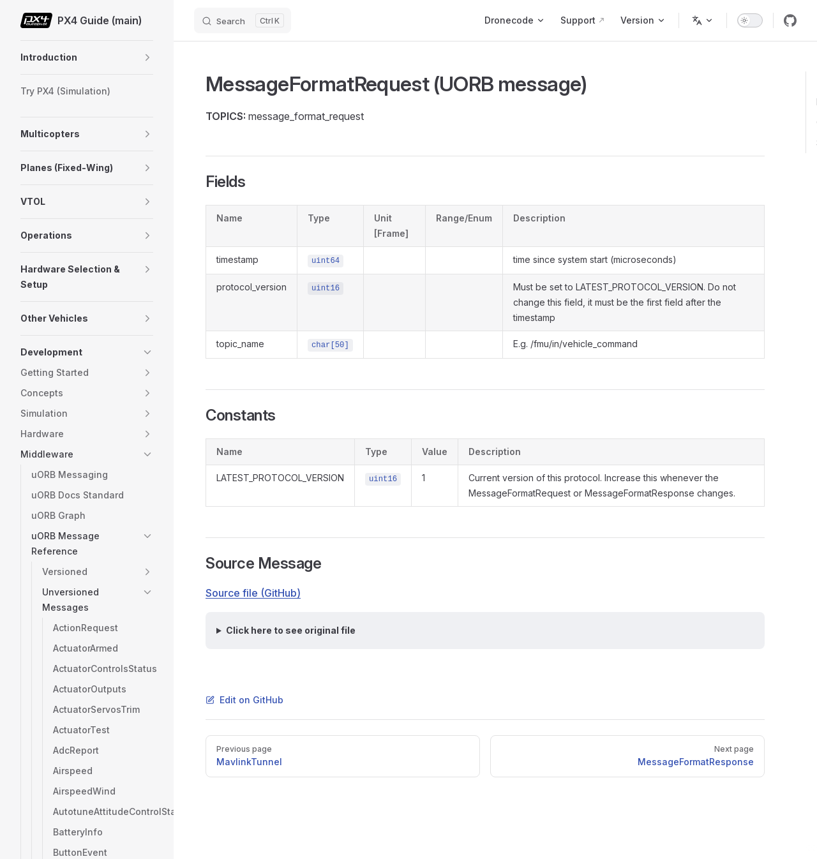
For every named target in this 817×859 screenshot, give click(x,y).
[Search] (242, 20)
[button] (147, 57)
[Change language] (702, 20)
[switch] (750, 20)
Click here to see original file (291, 630)
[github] (790, 20)
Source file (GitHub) (253, 592)
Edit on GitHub (244, 699)
